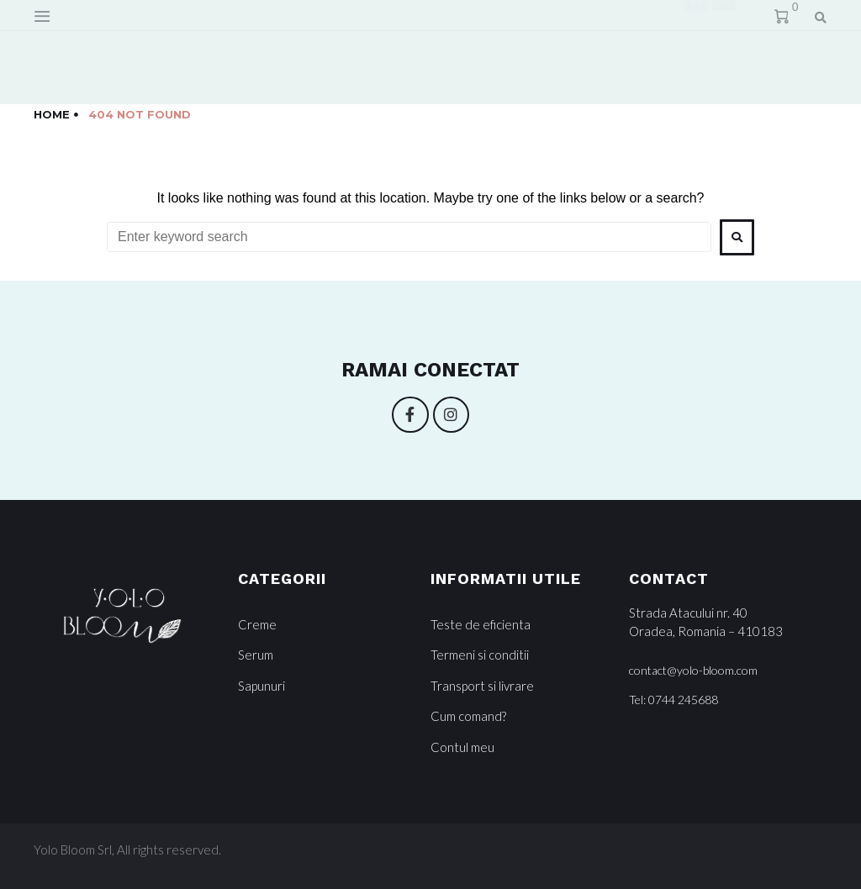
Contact (354, 52)
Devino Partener (480, 52)
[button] (693, 670)
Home (52, 114)
